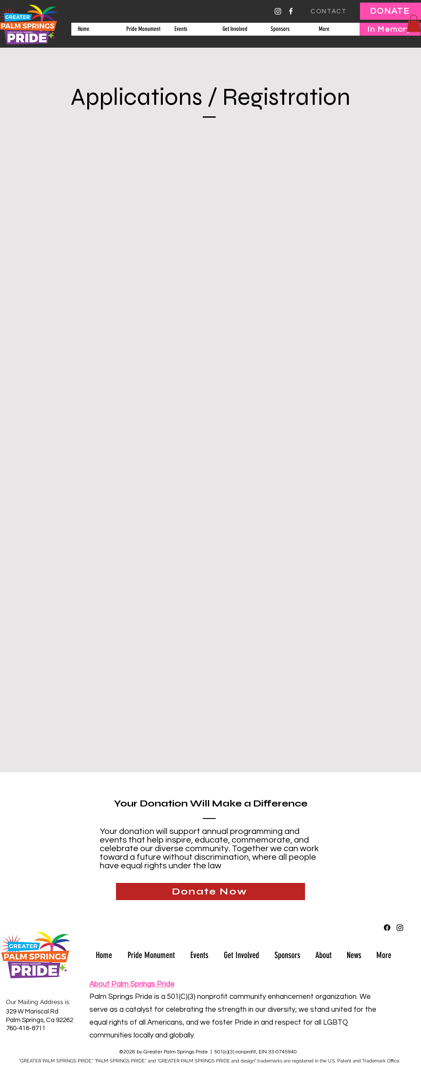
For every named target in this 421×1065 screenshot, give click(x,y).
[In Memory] (390, 29)
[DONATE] (390, 11)
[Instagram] (278, 11)
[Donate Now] (210, 891)
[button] (192, 29)
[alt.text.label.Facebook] (291, 11)
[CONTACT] (329, 11)
